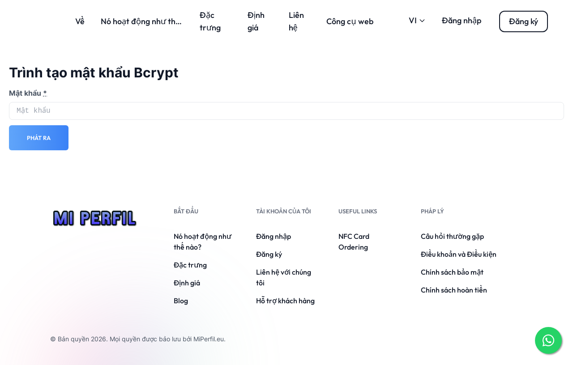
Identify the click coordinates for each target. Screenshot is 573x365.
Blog (181, 300)
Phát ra (39, 137)
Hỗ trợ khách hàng (285, 300)
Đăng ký (269, 254)
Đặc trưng (190, 264)
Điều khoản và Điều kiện (458, 254)
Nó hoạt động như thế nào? (150, 21)
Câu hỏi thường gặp (452, 236)
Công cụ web (349, 21)
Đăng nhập (461, 20)
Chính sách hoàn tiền (454, 289)
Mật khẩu (28, 93)
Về (80, 21)
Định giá (187, 282)
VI (417, 20)
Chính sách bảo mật (452, 271)
